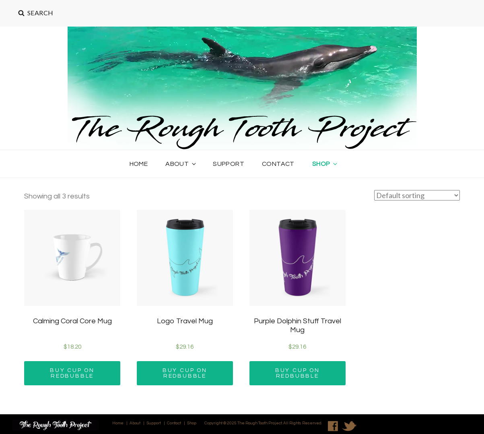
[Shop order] (417, 195)
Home (139, 164)
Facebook (333, 426)
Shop (325, 164)
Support (228, 164)
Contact (278, 164)
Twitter (349, 426)
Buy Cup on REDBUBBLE (72, 373)
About (181, 164)
